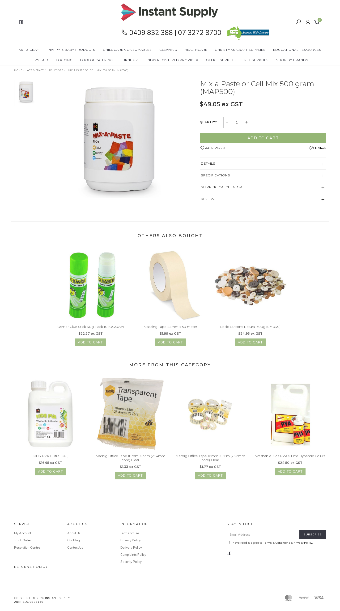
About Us (74, 533)
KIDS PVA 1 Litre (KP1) (50, 459)
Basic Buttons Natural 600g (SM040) (250, 330)
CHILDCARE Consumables (127, 49)
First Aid (40, 60)
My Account (22, 533)
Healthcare (196, 49)
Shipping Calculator (221, 187)
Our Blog (73, 540)
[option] (119, 139)
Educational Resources (297, 49)
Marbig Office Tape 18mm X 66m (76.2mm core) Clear (210, 461)
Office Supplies (221, 60)
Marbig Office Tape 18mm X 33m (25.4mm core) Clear (130, 461)
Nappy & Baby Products (71, 49)
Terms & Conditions (276, 542)
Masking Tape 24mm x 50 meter (170, 330)
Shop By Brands (292, 60)
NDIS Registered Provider (173, 60)
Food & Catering (96, 60)
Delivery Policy (131, 547)
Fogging (64, 60)
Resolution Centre (27, 547)
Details (208, 163)
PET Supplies (256, 60)
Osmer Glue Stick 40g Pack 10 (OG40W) (90, 330)
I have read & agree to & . (270, 542)
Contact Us (75, 547)
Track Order (22, 540)
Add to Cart (263, 138)
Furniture (130, 60)
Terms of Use (129, 533)
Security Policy (131, 562)
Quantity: (209, 122)
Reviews (209, 199)
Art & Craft (30, 49)
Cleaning (168, 49)
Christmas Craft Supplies (240, 49)
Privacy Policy (130, 540)
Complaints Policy (133, 554)
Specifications (215, 175)
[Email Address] (263, 534)
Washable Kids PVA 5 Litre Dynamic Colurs (290, 459)
